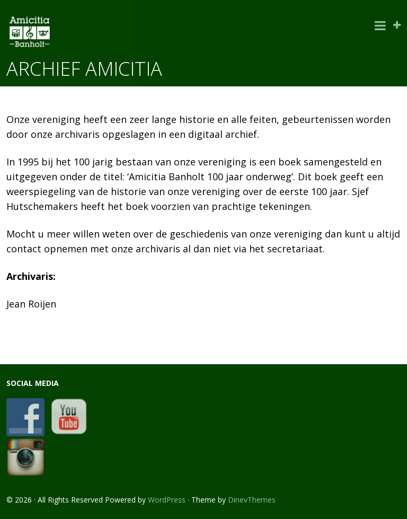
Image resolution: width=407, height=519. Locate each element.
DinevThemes (252, 500)
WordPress (166, 500)
